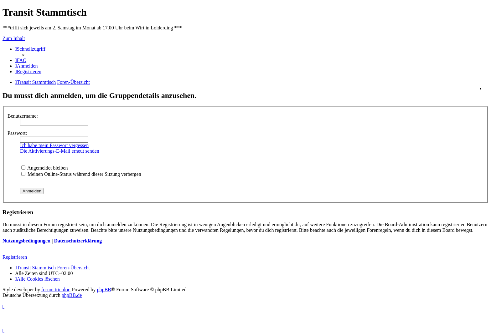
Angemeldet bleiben (44, 168)
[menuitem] (21, 60)
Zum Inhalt (14, 38)
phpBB (104, 289)
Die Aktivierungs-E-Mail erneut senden (59, 151)
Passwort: (17, 133)
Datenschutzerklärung (78, 240)
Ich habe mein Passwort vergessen (54, 145)
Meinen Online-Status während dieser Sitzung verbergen (81, 174)
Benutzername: (23, 116)
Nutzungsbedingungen (26, 240)
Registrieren (15, 257)
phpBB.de (72, 295)
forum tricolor (55, 289)
